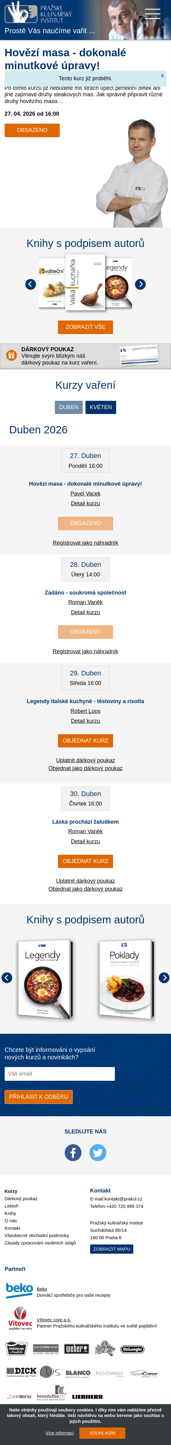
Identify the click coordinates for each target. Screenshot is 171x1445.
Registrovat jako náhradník (85, 543)
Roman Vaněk (85, 602)
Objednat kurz (85, 741)
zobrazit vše (85, 327)
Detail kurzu (85, 503)
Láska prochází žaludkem (85, 822)
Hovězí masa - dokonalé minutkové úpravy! (85, 484)
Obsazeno (32, 130)
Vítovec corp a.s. (54, 1319)
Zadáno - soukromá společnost (85, 593)
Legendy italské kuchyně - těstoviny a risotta (85, 701)
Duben (68, 407)
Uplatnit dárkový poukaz (85, 760)
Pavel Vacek (85, 494)
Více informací (60, 1433)
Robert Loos (85, 711)
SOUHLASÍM (102, 1433)
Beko (42, 1289)
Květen (101, 407)
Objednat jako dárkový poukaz (85, 768)
